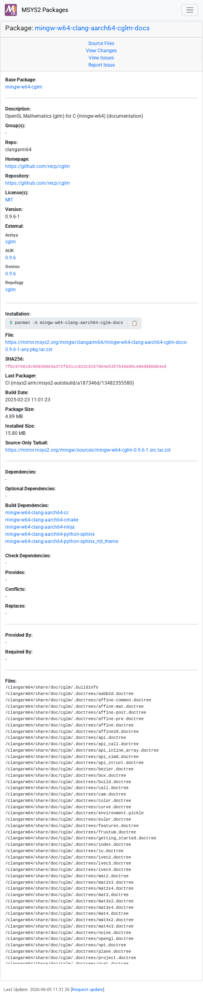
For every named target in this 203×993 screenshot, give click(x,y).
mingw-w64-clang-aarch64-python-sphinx (50, 534)
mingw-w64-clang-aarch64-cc (37, 512)
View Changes (101, 50)
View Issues (101, 58)
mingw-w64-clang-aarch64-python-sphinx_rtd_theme (61, 541)
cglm (10, 242)
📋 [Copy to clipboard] (134, 323)
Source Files (101, 43)
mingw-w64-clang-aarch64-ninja (40, 527)
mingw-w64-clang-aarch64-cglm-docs (92, 28)
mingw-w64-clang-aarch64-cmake (41, 520)
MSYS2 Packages (36, 10)
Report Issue (101, 65)
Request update (87, 989)
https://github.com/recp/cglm (37, 166)
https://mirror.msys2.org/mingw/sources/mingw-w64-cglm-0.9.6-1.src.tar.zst (88, 450)
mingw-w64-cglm (23, 87)
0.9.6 (10, 258)
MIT (9, 200)
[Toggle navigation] (190, 10)
